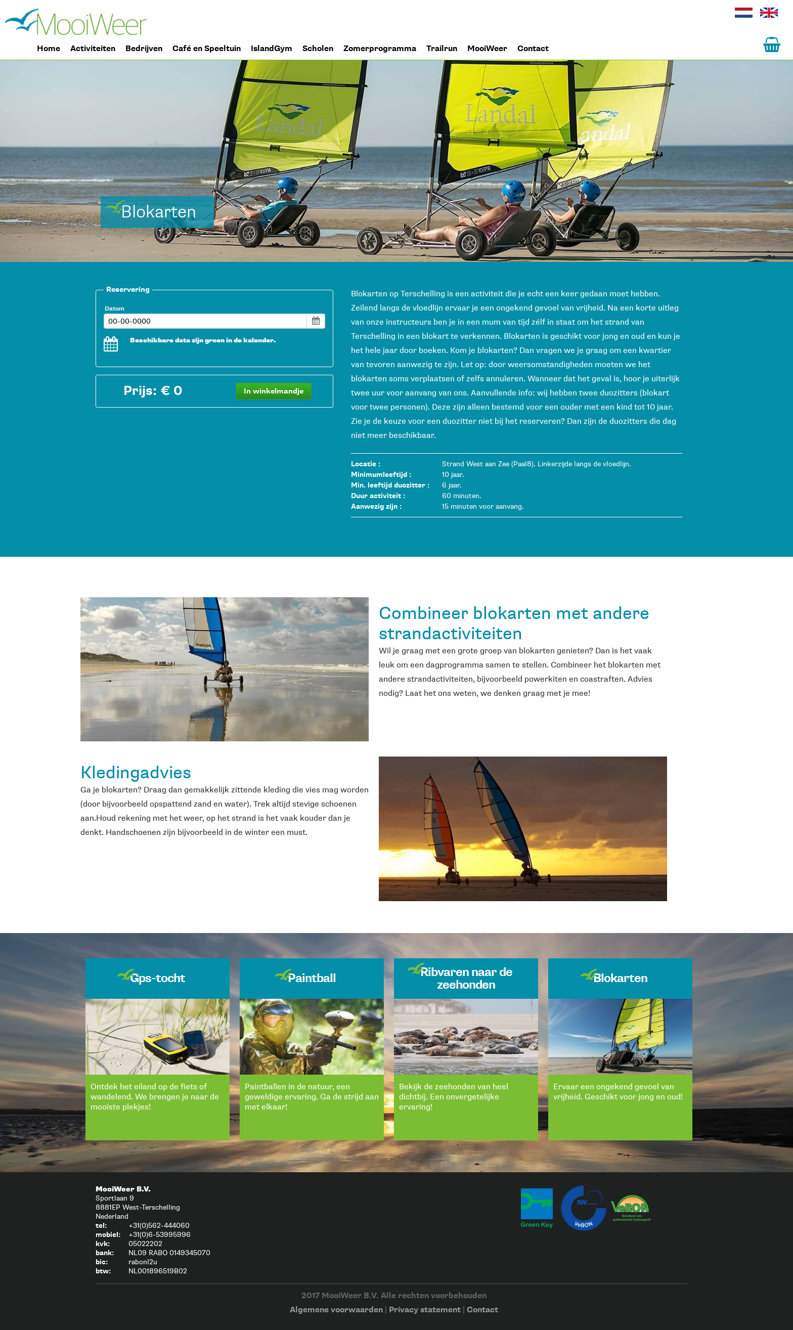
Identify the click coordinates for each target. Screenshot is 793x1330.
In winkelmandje (273, 390)
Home (76, 22)
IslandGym (271, 49)
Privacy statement (425, 1309)
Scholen (317, 49)
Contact (533, 49)
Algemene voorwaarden (336, 1309)
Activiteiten (92, 49)
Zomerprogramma (379, 49)
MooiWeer (487, 49)
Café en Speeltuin (206, 49)
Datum (114, 308)
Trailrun (441, 49)
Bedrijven (143, 49)
